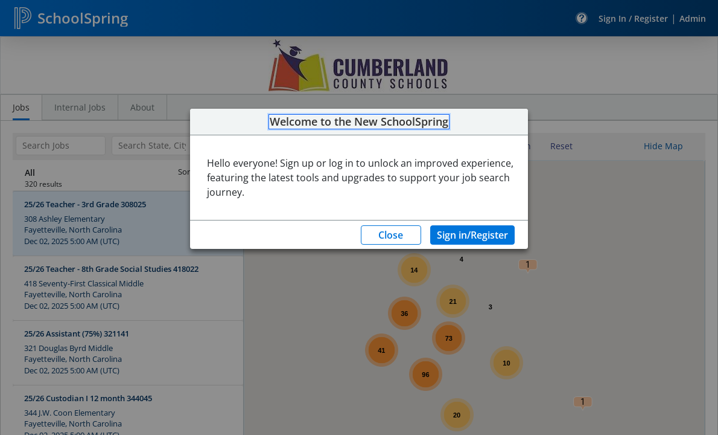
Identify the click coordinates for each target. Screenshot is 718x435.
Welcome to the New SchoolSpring (359, 122)
